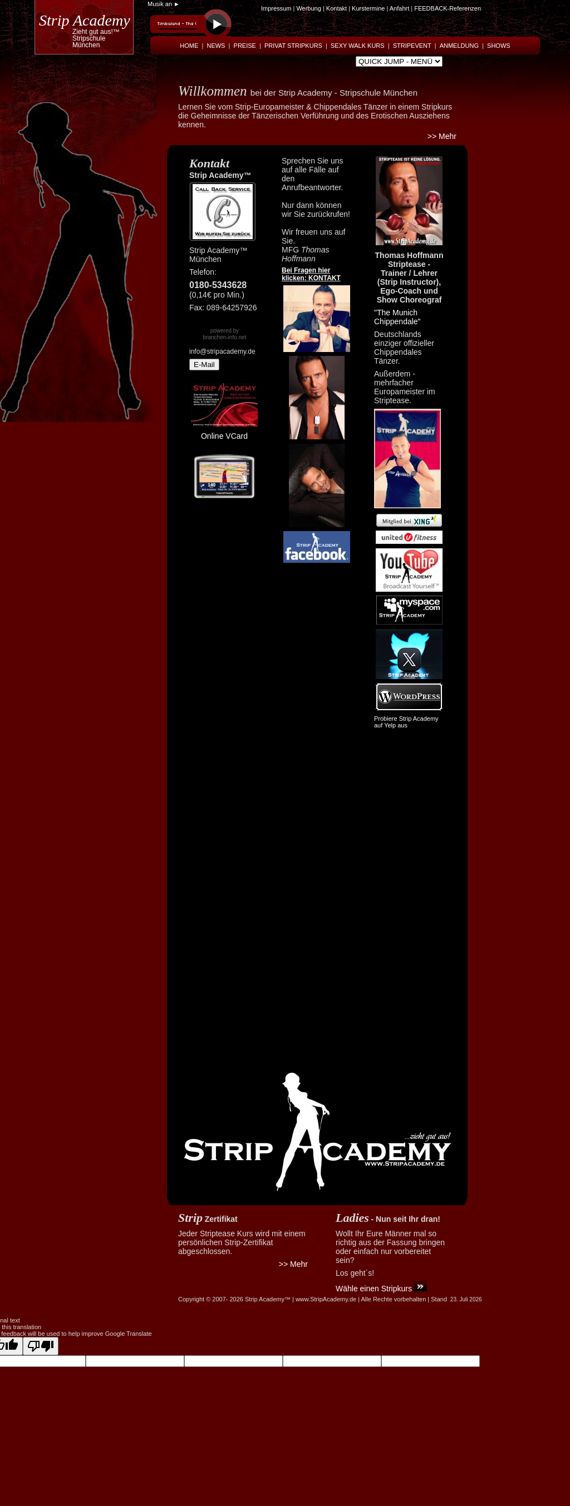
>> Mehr (442, 136)
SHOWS (498, 45)
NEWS (216, 45)
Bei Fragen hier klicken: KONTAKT (311, 274)
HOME (189, 45)
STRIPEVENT (412, 45)
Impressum (276, 8)
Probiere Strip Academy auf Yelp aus (406, 722)
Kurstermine (368, 8)
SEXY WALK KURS (358, 45)
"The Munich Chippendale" (397, 317)
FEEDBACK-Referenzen (447, 8)
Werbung (308, 8)
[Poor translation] (40, 1346)
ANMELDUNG (459, 45)
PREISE (245, 45)
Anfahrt (399, 8)
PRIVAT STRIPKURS (293, 45)
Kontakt (337, 8)
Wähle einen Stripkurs (374, 1288)
